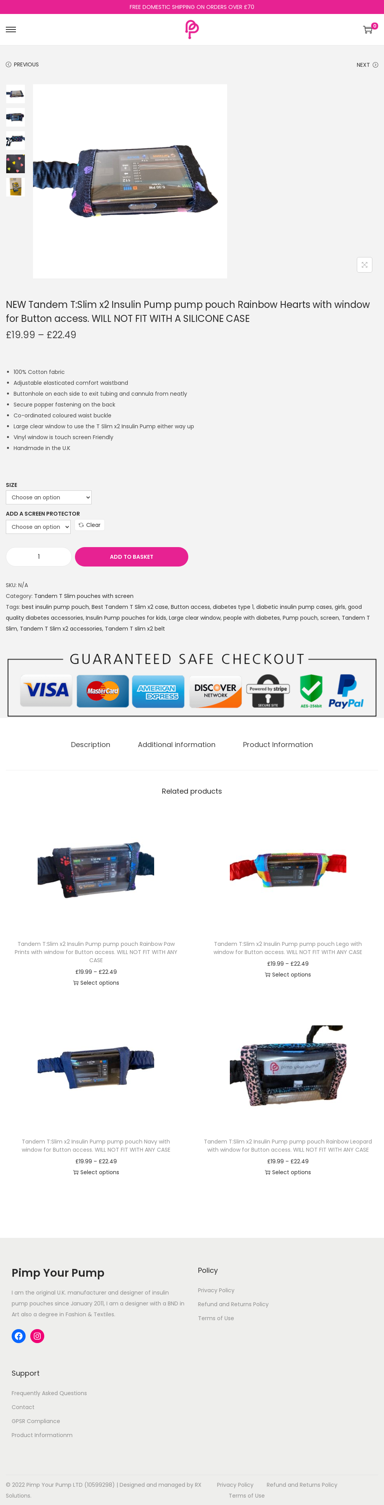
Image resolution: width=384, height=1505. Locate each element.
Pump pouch (300, 618)
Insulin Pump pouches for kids (126, 618)
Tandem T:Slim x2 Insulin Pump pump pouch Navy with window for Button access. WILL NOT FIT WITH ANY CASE (96, 1145)
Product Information (275, 744)
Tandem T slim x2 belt (135, 629)
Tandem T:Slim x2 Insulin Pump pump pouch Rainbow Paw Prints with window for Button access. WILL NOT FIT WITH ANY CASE (96, 952)
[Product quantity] (38, 556)
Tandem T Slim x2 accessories (61, 629)
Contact (23, 1407)
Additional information (176, 744)
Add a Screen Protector (43, 514)
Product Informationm (42, 1435)
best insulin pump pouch (55, 607)
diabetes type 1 (233, 607)
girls (340, 607)
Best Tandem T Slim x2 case (130, 607)
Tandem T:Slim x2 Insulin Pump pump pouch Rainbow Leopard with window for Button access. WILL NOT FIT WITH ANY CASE (288, 1145)
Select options (96, 982)
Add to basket (114, 557)
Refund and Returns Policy (233, 1304)
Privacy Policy (216, 1290)
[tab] (93, 744)
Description (93, 744)
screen (329, 618)
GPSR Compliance (36, 1421)
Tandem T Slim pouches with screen (84, 596)
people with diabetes (251, 618)
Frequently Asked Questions (49, 1393)
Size (11, 485)
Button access (190, 607)
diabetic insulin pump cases (294, 607)
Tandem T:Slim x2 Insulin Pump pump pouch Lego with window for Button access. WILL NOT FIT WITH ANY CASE (288, 948)
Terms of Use (216, 1318)
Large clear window (195, 618)
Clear (90, 525)
